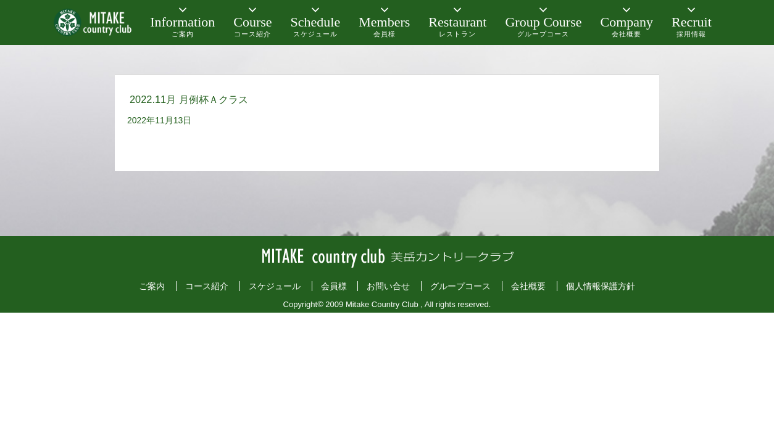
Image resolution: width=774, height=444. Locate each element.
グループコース (460, 286)
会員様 (334, 286)
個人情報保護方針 (600, 286)
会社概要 (528, 286)
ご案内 (152, 286)
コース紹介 (206, 286)
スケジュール (275, 286)
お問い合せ (388, 286)
